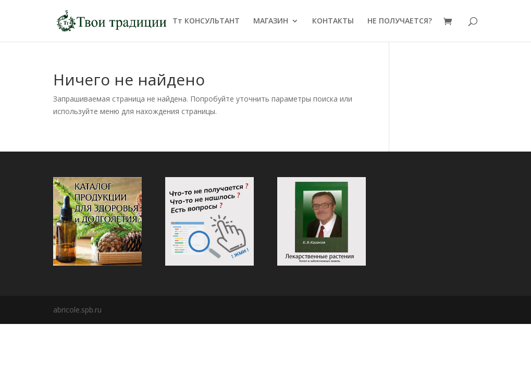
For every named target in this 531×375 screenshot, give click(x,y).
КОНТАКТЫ (333, 21)
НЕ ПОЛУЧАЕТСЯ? (399, 21)
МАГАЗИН (270, 21)
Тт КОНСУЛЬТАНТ (206, 21)
